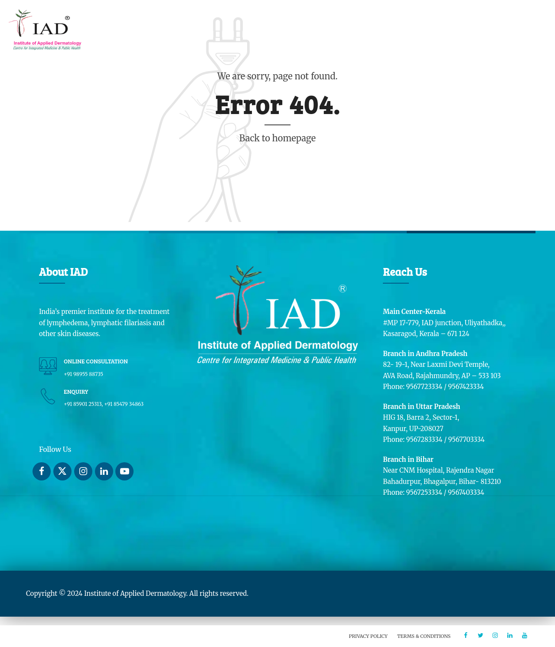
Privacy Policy (368, 636)
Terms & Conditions (424, 636)
